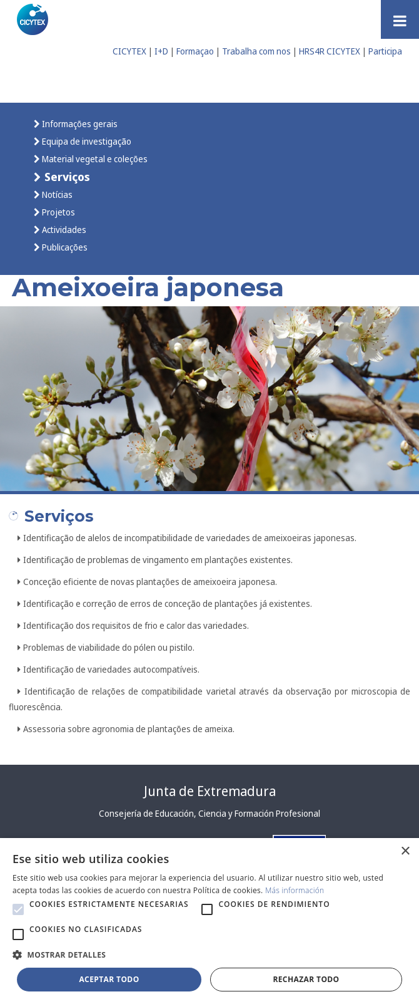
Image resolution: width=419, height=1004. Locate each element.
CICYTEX (129, 51)
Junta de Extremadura (210, 791)
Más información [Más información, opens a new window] (295, 890)
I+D (161, 51)
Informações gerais (79, 124)
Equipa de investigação (85, 141)
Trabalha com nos (256, 51)
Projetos (57, 212)
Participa (385, 51)
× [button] (405, 851)
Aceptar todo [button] (109, 979)
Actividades (63, 229)
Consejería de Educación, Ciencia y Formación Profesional (209, 813)
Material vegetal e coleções (94, 159)
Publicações (64, 247)
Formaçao (195, 51)
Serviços (65, 176)
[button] (18, 909)
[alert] (209, 921)
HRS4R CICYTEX (329, 51)
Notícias (56, 194)
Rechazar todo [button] (306, 979)
